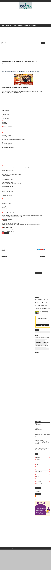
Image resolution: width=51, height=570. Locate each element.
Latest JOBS (38, 361)
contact (10, 0)
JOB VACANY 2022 (45, 112)
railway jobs (44, 117)
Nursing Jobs (19, 25)
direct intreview (38, 109)
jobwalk (37, 383)
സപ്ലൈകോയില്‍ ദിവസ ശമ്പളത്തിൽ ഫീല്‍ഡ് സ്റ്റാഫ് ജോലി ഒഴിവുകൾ (44, 82)
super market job (45, 119)
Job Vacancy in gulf (38, 311)
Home (3, 0)
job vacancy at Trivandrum (39, 326)
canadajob (38, 345)
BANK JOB (38, 344)
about (6, 0)
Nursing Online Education (10, 25)
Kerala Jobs (6, 59)
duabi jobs (42, 111)
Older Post (32, 268)
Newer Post (4, 268)
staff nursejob (38, 119)
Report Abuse (37, 378)
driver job (37, 111)
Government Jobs (26, 25)
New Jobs (38, 364)
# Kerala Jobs (6, 243)
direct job (44, 109)
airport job (38, 342)
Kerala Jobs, (11, 66)
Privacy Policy (33, 25)
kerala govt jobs (39, 114)
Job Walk (6, 434)
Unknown (37, 382)
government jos (38, 112)
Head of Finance (37, 333)
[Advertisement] (28, 17)
